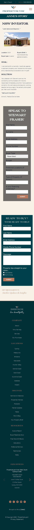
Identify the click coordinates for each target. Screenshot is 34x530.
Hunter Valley (17, 364)
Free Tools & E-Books (17, 439)
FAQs (17, 455)
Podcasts (17, 404)
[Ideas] (22, 509)
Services (17, 333)
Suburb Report (17, 431)
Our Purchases (17, 337)
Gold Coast (17, 372)
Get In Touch (8, 2)
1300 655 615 (27, 2)
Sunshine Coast (17, 376)
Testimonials (17, 451)
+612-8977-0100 (17, 475)
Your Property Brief (17, 420)
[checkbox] (17, 274)
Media (17, 412)
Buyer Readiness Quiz (17, 435)
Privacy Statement (17, 519)
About (17, 325)
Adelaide (17, 380)
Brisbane (17, 356)
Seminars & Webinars (17, 396)
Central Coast (17, 368)
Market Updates (17, 408)
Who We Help (17, 329)
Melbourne (17, 352)
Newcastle (17, 360)
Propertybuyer (23, 517)
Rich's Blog (17, 416)
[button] (30, 480)
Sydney (17, 348)
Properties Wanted (17, 400)
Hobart (17, 384)
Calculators (17, 443)
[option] (17, 39)
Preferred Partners (17, 447)
